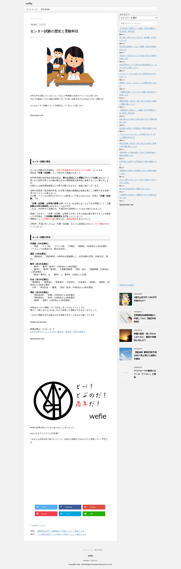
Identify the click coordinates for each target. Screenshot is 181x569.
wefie (29, 3)
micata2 (109, 564)
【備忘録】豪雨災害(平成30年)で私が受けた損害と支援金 (145, 355)
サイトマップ (31, 9)
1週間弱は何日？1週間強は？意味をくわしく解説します (60, 531)
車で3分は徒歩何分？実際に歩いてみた (134, 189)
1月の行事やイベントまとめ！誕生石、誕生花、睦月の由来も (58, 332)
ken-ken (35, 525)
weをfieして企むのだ (90, 560)
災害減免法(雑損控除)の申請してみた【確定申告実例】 (145, 318)
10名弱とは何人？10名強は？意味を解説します (138, 128)
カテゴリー (124, 14)
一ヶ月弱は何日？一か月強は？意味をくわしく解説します (61, 534)
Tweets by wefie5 (126, 285)
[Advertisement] (51, 134)
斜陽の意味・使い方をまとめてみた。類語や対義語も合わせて (145, 337)
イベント (42, 525)
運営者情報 (45, 9)
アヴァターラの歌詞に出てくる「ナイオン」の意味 (145, 374)
